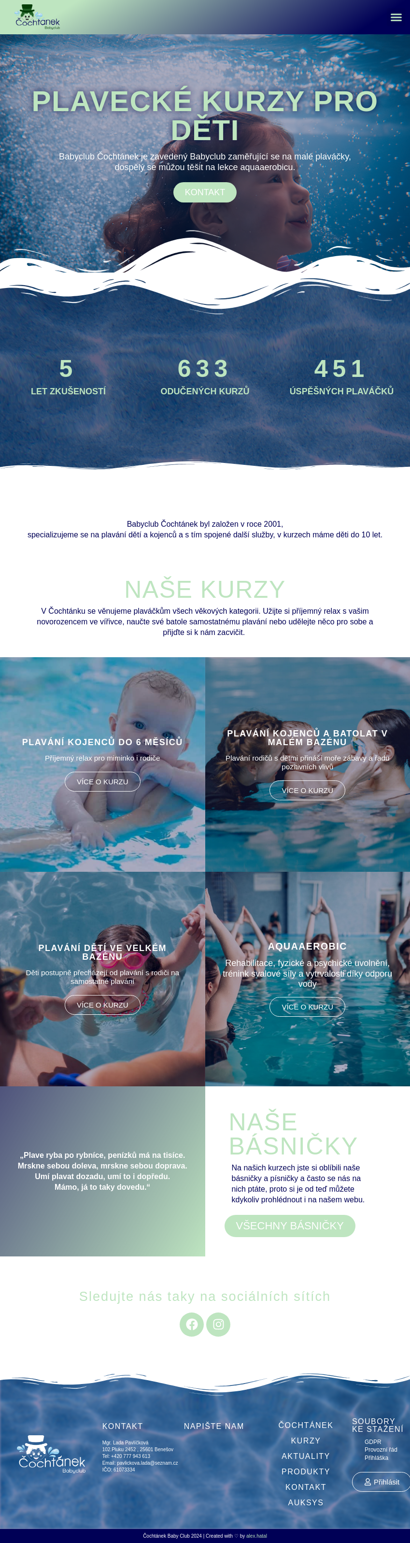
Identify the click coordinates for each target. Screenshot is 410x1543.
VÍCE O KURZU (102, 782)
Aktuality (306, 1456)
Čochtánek (306, 1425)
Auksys (306, 1503)
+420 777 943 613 (130, 1456)
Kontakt (305, 1487)
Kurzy (306, 1441)
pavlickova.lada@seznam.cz (147, 1463)
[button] (396, 17)
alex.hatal (256, 1536)
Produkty (306, 1472)
